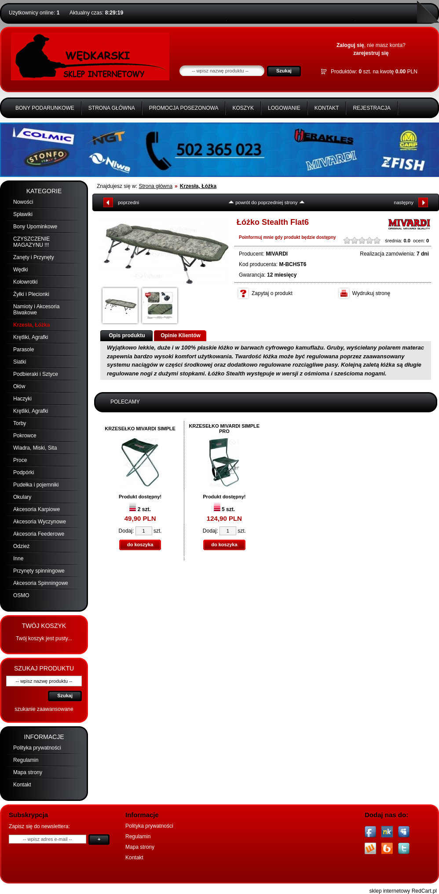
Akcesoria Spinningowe (40, 583)
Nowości (23, 202)
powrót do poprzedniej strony (266, 202)
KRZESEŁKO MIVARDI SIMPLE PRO (224, 428)
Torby (19, 423)
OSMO (21, 595)
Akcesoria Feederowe (38, 534)
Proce (20, 460)
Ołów (19, 386)
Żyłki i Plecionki (31, 294)
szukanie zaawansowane (44, 709)
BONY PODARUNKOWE (44, 108)
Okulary (22, 497)
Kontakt (327, 108)
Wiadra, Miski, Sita (35, 448)
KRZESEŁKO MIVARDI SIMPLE (140, 428)
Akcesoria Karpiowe (36, 509)
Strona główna (111, 108)
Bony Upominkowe (35, 227)
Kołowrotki (25, 282)
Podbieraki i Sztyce (35, 374)
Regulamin (25, 760)
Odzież (21, 546)
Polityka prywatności (37, 748)
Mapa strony (27, 772)
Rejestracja (371, 108)
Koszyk (243, 108)
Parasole (23, 349)
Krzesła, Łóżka (31, 325)
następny (403, 202)
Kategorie (44, 191)
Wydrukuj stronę (371, 293)
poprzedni (128, 202)
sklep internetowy (389, 891)
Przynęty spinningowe (39, 571)
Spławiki (23, 214)
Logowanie (284, 108)
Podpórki (23, 472)
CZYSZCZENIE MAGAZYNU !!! (31, 242)
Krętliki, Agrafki (30, 337)
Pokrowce (25, 436)
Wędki (20, 270)
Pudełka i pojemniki (36, 485)
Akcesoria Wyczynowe (39, 522)
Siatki (19, 362)
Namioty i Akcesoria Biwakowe (36, 309)
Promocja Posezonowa (184, 108)
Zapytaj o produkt (272, 293)
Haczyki (22, 399)
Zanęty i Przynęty (33, 257)
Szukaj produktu (44, 668)
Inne (18, 558)
